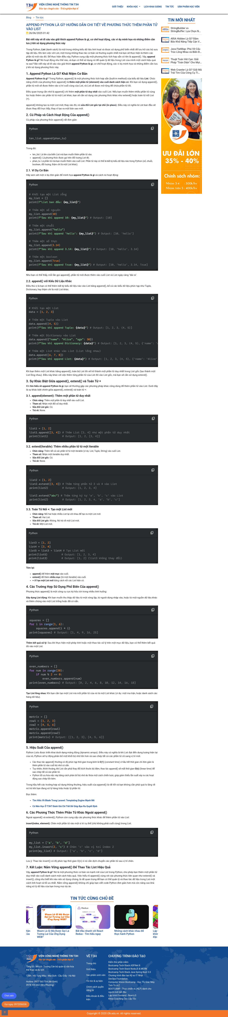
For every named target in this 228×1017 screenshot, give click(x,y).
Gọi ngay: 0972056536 (15, 1004)
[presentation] (28, 920)
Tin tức (169, 6)
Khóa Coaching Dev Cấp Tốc (122, 998)
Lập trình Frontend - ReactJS (122, 995)
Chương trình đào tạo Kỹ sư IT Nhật (125, 975)
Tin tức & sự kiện (94, 981)
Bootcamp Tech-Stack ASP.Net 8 (124, 965)
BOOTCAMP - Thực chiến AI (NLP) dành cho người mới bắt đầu (129, 990)
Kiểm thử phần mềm (118, 962)
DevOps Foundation (118, 978)
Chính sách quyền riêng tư (95, 988)
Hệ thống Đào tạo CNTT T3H (176, 956)
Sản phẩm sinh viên (95, 975)
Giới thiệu (117, 6)
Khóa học (132, 6)
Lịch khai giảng (153, 6)
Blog (28, 17)
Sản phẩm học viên (188, 6)
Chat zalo (9, 995)
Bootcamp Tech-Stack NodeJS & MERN (127, 968)
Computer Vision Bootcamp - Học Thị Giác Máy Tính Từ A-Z (131, 984)
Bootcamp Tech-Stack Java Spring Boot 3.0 (129, 972)
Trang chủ (91, 963)
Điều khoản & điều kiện (95, 998)
